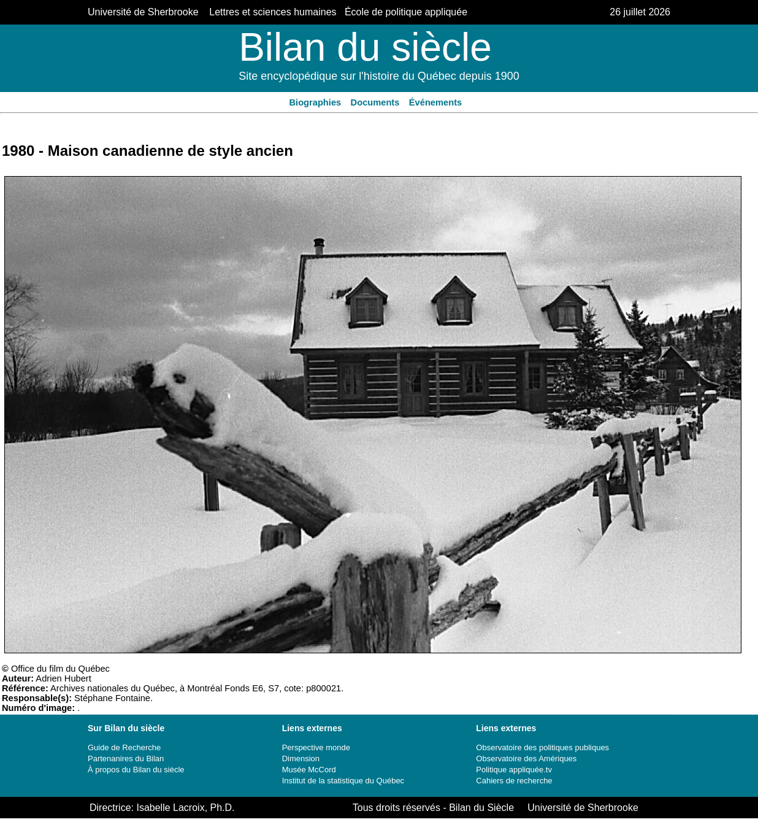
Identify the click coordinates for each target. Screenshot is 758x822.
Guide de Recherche (124, 747)
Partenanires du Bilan (126, 758)
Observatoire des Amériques (526, 758)
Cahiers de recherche (514, 780)
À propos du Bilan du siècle (136, 769)
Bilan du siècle (365, 47)
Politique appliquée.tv (514, 769)
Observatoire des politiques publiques (542, 747)
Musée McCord (309, 769)
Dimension (301, 758)
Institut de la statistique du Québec (343, 780)
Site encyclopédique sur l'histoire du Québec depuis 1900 (379, 76)
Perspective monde (316, 747)
